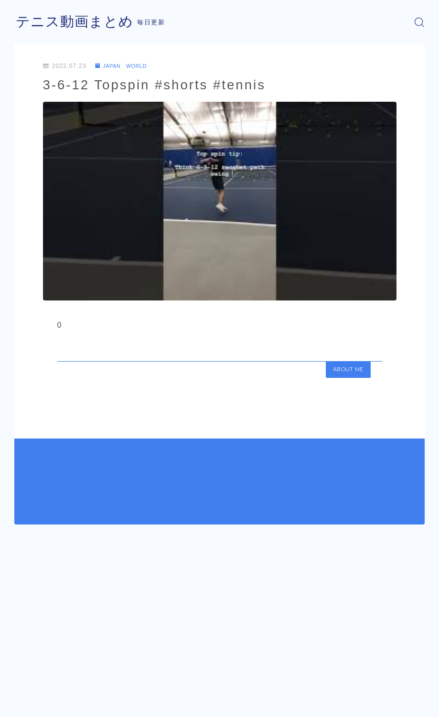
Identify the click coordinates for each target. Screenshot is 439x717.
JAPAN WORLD (124, 66)
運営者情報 (28, 706)
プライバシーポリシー (90, 706)
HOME (25, 677)
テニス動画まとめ (76, 22)
